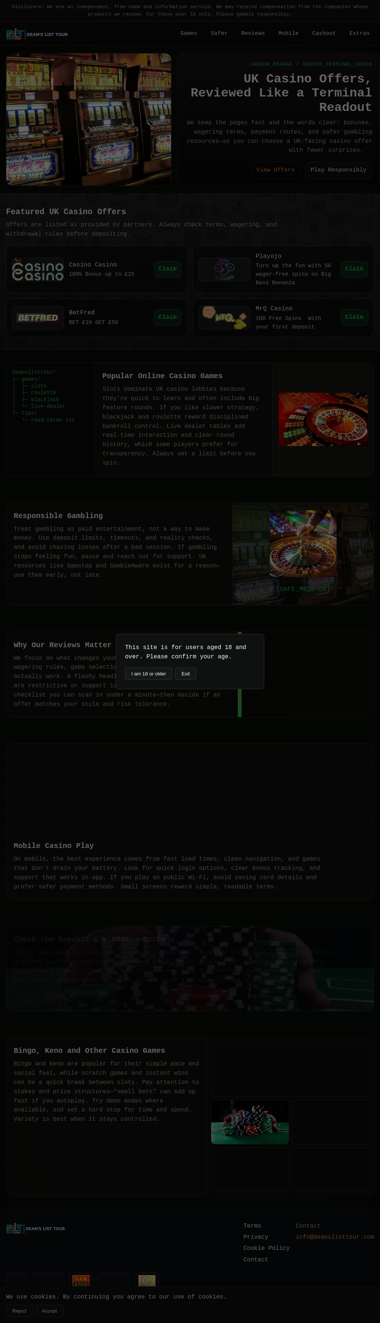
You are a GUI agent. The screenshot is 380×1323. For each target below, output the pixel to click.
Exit (185, 674)
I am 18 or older (148, 674)
